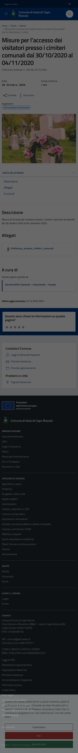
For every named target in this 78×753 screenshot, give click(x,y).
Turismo (6, 549)
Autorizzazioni (9, 504)
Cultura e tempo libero (13, 514)
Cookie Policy (9, 690)
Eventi (5, 604)
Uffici (4, 441)
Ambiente (7, 489)
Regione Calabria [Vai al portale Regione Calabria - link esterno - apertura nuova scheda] (11, 4)
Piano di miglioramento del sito (18, 710)
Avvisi (5, 581)
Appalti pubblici (10, 499)
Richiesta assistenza (12, 675)
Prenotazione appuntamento (17, 665)
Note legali (7, 695)
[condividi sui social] (9, 95)
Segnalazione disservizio (14, 670)
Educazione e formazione (15, 519)
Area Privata (8, 727)
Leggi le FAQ (8, 660)
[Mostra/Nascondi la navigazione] (6, 14)
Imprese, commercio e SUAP (16, 529)
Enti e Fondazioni (11, 461)
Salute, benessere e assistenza (18, 539)
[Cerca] (69, 14)
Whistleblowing (10, 715)
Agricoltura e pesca (12, 484)
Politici (5, 451)
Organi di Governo (11, 446)
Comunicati (7, 576)
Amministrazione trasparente (17, 680)
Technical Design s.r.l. (23, 745)
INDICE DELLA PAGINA (39, 173)
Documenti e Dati (11, 466)
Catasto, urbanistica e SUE (15, 509)
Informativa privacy (12, 685)
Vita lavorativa (9, 554)
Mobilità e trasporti (11, 534)
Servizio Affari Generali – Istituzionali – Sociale (30, 284)
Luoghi (5, 599)
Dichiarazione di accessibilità (16, 705)
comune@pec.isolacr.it (18, 639)
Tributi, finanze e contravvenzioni (19, 544)
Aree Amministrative (12, 436)
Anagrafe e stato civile (13, 494)
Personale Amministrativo (15, 456)
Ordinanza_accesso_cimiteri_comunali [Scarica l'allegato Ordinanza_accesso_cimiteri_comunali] (32, 248)
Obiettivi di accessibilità (14, 700)
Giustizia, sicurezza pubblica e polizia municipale (26, 524)
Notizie (5, 571)
